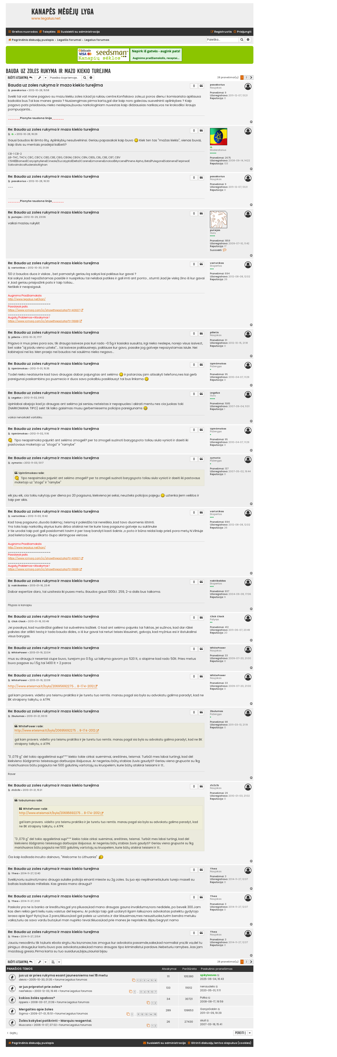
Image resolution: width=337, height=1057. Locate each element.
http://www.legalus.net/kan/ (27, 299)
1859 (227, 240)
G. (211, 147)
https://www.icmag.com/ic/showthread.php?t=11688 (43, 321)
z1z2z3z (214, 785)
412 (227, 627)
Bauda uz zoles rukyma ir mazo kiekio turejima (58, 71)
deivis (23, 979)
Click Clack (217, 616)
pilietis (214, 332)
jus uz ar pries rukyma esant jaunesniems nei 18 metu (63, 975)
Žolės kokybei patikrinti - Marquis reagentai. (55, 1021)
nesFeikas (25, 991)
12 (142, 1014)
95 (226, 374)
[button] (251, 77)
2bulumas (216, 711)
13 (146, 1014)
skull (203, 1020)
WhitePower (218, 647)
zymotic (215, 458)
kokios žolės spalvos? (37, 998)
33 (226, 655)
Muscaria (25, 1025)
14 (151, 1014)
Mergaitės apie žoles (36, 1009)
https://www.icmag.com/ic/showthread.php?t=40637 (44, 310)
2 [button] (246, 77)
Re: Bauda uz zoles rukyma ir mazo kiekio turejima (53, 129)
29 (226, 793)
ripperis (23, 1002)
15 (155, 1014)
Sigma (23, 1013)
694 (227, 273)
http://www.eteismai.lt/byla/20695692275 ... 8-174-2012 (51, 686)
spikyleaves (208, 975)
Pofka (203, 997)
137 (226, 468)
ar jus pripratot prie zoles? (40, 987)
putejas (215, 230)
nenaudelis (207, 986)
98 (226, 722)
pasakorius (217, 84)
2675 (228, 157)
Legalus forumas (76, 979)
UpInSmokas (218, 363)
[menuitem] (47, 32)
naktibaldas (218, 580)
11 (138, 1014)
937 (227, 591)
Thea (213, 868)
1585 (227, 403)
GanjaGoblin (208, 1009)
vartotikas (217, 263)
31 (226, 340)
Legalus (215, 392)
